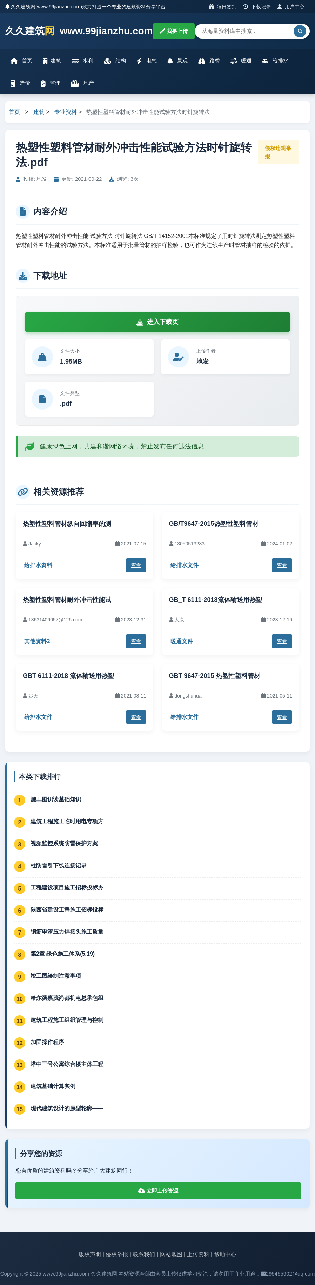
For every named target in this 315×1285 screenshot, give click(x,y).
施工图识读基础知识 (56, 799)
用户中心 (290, 6)
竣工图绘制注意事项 (56, 976)
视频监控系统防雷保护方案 (64, 843)
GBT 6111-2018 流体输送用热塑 (68, 675)
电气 (146, 60)
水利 (82, 60)
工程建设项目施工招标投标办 (67, 888)
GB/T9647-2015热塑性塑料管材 (214, 523)
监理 (50, 83)
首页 (21, 60)
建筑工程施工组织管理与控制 (67, 1020)
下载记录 (257, 6)
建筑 (52, 60)
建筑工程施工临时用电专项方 (67, 821)
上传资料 (198, 1254)
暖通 (241, 60)
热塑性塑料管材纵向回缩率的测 (67, 523)
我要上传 (174, 31)
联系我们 (144, 1254)
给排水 (275, 60)
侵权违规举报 (278, 152)
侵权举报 (117, 1254)
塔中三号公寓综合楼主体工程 (67, 1064)
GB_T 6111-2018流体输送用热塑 (215, 599)
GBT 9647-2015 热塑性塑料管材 (214, 675)
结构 (115, 60)
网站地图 (171, 1254)
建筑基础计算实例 (53, 1086)
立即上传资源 (158, 1191)
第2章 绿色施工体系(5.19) (63, 954)
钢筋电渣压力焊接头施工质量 (67, 932)
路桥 (209, 60)
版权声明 (90, 1254)
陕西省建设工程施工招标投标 (67, 910)
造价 (20, 83)
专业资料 (65, 112)
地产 (82, 83)
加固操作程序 (47, 1042)
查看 (136, 565)
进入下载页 (157, 321)
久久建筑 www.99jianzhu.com (79, 31)
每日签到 (223, 6)
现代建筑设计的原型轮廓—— (67, 1108)
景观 (177, 60)
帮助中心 (225, 1254)
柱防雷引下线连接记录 (59, 865)
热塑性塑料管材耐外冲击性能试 (67, 599)
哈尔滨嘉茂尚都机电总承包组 (67, 998)
